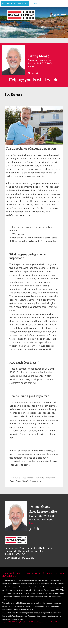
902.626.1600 (45, 63)
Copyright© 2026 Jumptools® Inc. (15, 622)
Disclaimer (48, 573)
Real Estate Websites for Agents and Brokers (45, 622)
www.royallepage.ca (13, 573)
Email (31, 66)
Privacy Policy (33, 573)
